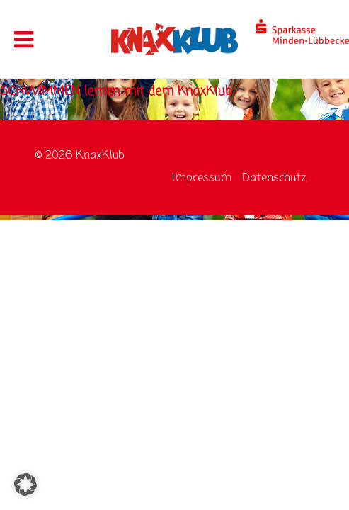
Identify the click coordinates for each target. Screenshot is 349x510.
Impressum (201, 178)
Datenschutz (274, 178)
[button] (25, 484)
